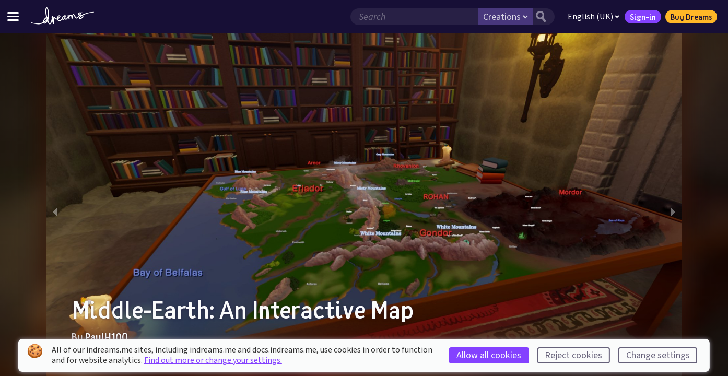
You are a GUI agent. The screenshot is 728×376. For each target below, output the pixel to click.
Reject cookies (573, 355)
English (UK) (593, 16)
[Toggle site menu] (13, 16)
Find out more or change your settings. (213, 360)
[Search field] (414, 16)
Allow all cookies (488, 355)
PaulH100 (106, 337)
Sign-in (643, 16)
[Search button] (544, 16)
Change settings (658, 355)
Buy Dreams (691, 16)
